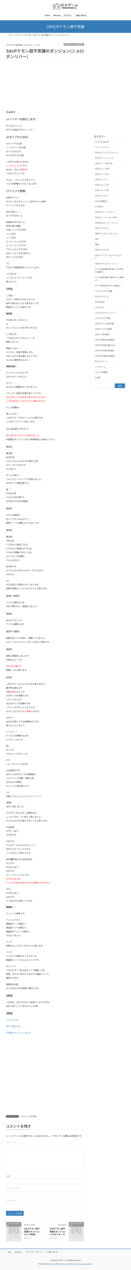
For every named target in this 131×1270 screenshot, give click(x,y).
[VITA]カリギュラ (102, 296)
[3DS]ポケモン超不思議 (74, 44)
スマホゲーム (100, 366)
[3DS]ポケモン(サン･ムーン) (106, 263)
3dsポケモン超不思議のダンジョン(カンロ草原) (32, 1231)
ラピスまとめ (12, 1019)
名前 (8, 1176)
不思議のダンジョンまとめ (18, 1032)
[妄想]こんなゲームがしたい (106, 233)
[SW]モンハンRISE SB (103, 163)
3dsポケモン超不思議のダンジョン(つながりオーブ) (58, 1231)
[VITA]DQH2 (100, 302)
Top (9, 1252)
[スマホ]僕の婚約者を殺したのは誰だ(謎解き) (109, 270)
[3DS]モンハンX (101, 179)
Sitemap (18, 1252)
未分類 (97, 377)
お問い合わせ (52, 1252)
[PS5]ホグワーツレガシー (105, 212)
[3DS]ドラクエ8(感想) (103, 329)
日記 (97, 239)
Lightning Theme (65, 1264)
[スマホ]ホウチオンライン (105, 312)
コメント (10, 1142)
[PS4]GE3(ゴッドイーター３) (106, 222)
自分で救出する (13, 1026)
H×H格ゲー (100, 206)
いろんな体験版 (101, 372)
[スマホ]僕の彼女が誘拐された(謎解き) (109, 279)
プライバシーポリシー (34, 1252)
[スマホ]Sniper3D (102, 141)
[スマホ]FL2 (99, 307)
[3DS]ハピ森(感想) (102, 334)
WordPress (51, 1264)
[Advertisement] (25, 89)
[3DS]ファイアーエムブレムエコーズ (108, 256)
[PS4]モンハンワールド (104, 158)
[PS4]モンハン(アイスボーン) (106, 152)
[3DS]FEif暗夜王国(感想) (104, 339)
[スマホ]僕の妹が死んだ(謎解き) (108, 285)
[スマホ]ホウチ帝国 (102, 318)
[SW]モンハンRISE (102, 168)
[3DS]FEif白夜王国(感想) (104, 350)
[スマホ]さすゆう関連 (103, 291)
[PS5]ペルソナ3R (102, 185)
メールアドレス (13, 1188)
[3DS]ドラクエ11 (102, 228)
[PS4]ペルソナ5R (102, 190)
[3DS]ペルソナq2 (102, 249)
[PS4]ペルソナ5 (101, 195)
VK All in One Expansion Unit (83, 1264)
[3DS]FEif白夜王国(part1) (105, 345)
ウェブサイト (12, 1200)
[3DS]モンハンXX (102, 174)
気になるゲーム (101, 361)
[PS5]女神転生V (101, 201)
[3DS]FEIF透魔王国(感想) (105, 356)
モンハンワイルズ (102, 147)
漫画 (97, 244)
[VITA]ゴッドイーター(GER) (106, 217)
